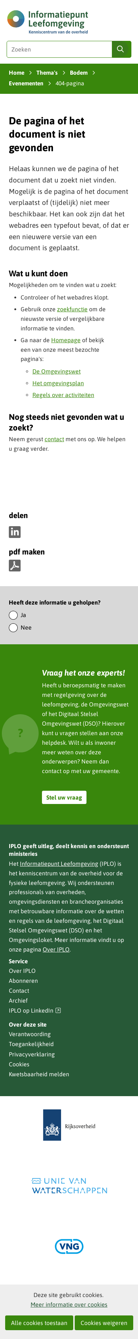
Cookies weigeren (104, 1322)
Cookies (19, 1064)
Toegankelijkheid (31, 1044)
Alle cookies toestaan (39, 1322)
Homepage (66, 340)
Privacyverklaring (32, 1054)
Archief (18, 1000)
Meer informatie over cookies (69, 1304)
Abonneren (23, 980)
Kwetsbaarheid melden (39, 1074)
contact (54, 439)
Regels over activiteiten (63, 395)
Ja (23, 615)
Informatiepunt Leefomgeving (59, 863)
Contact (19, 990)
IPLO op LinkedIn (35, 1010)
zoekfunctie (72, 309)
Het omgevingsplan (58, 383)
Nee (26, 627)
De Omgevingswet (56, 371)
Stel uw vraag (64, 797)
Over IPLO (56, 949)
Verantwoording (30, 1034)
